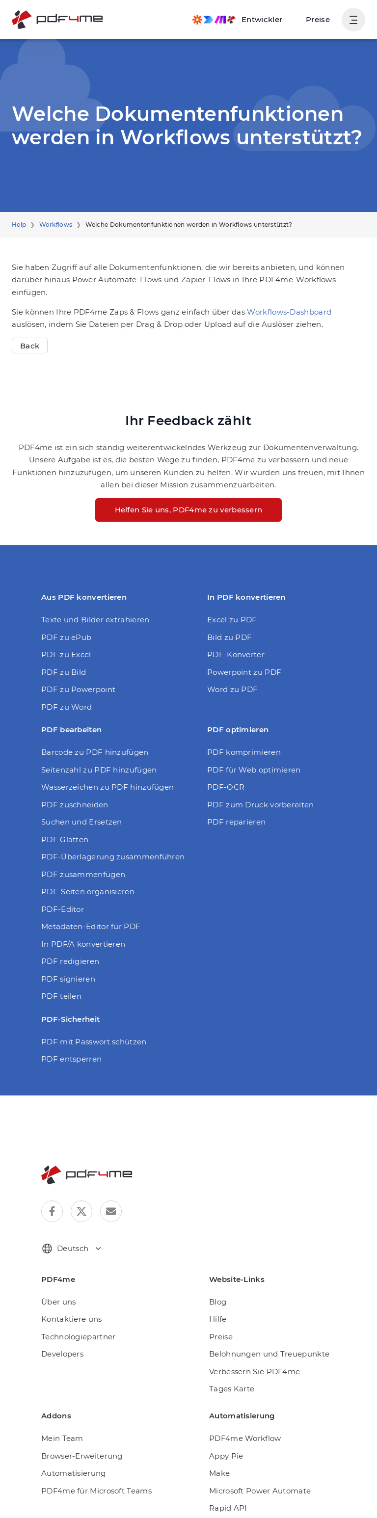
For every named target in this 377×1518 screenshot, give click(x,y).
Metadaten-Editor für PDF (85, 914)
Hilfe (217, 1307)
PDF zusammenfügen (78, 862)
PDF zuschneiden (71, 792)
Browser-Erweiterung (77, 1443)
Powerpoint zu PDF (240, 659)
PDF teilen (59, 984)
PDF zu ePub (64, 624)
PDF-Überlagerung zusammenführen (103, 844)
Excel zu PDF (230, 607)
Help (18, 224)
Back (28, 333)
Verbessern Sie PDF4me (251, 1359)
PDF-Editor (60, 897)
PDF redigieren (67, 949)
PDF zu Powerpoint (74, 677)
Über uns (56, 1289)
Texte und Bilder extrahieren (89, 607)
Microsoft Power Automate (253, 1478)
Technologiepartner (74, 1324)
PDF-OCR (224, 775)
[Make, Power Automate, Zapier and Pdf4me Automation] (242, 19)
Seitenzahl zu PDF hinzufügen (92, 757)
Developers (60, 1341)
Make (218, 1461)
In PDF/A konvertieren (78, 932)
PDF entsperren (68, 1046)
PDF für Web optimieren (248, 757)
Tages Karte (229, 1376)
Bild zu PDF (227, 624)
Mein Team (60, 1426)
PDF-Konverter (232, 642)
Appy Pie (224, 1443)
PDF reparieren (233, 809)
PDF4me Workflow (240, 1426)
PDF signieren (65, 966)
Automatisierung (69, 1461)
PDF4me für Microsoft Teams (90, 1478)
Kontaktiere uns (68, 1307)
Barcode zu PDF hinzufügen (89, 740)
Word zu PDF (230, 677)
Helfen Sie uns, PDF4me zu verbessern (188, 497)
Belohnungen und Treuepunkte (261, 1341)
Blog (216, 1289)
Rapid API (226, 1495)
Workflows (51, 224)
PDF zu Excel (64, 642)
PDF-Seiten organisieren (83, 879)
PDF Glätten (62, 827)
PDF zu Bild (61, 659)
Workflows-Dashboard (263, 299)
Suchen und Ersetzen (77, 809)
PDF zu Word (64, 694)
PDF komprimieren (239, 740)
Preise (319, 19)
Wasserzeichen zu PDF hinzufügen (101, 775)
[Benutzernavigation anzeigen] (353, 19)
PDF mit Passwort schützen (88, 1029)
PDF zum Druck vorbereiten (254, 792)
